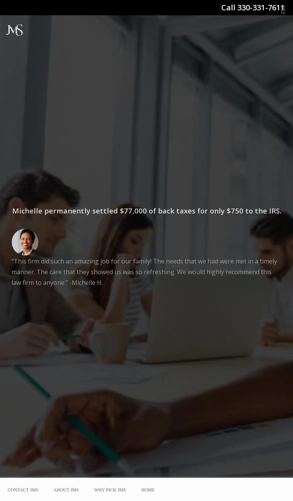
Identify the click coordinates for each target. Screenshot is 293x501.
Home (148, 490)
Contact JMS (23, 490)
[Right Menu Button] (283, 9)
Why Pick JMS (110, 490)
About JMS (66, 490)
